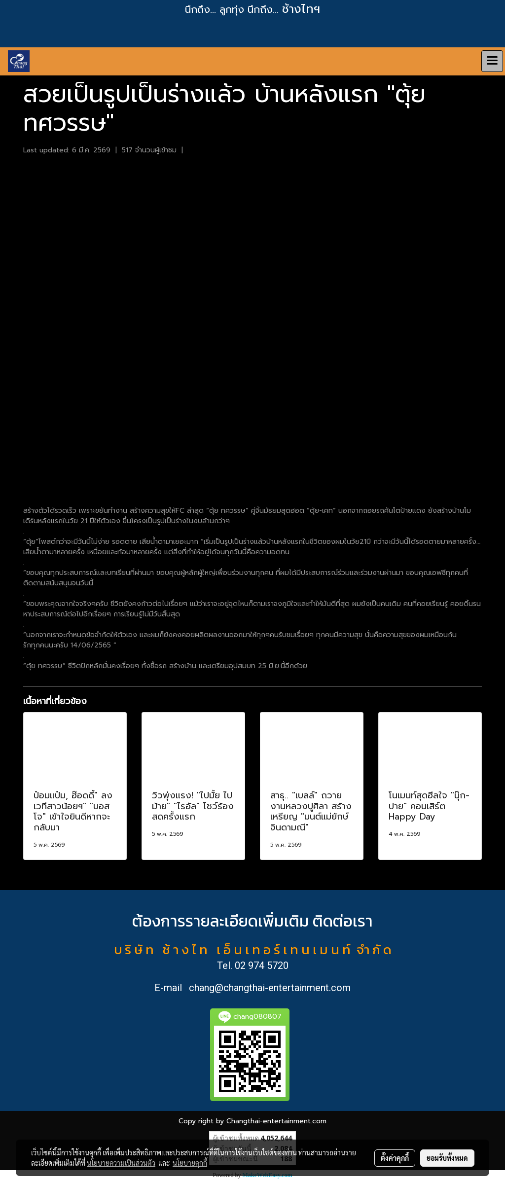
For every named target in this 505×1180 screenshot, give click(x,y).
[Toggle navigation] (492, 61)
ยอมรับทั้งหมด (447, 1157)
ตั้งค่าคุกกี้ (395, 1157)
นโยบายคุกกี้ (190, 1162)
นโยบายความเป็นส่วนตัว (121, 1162)
